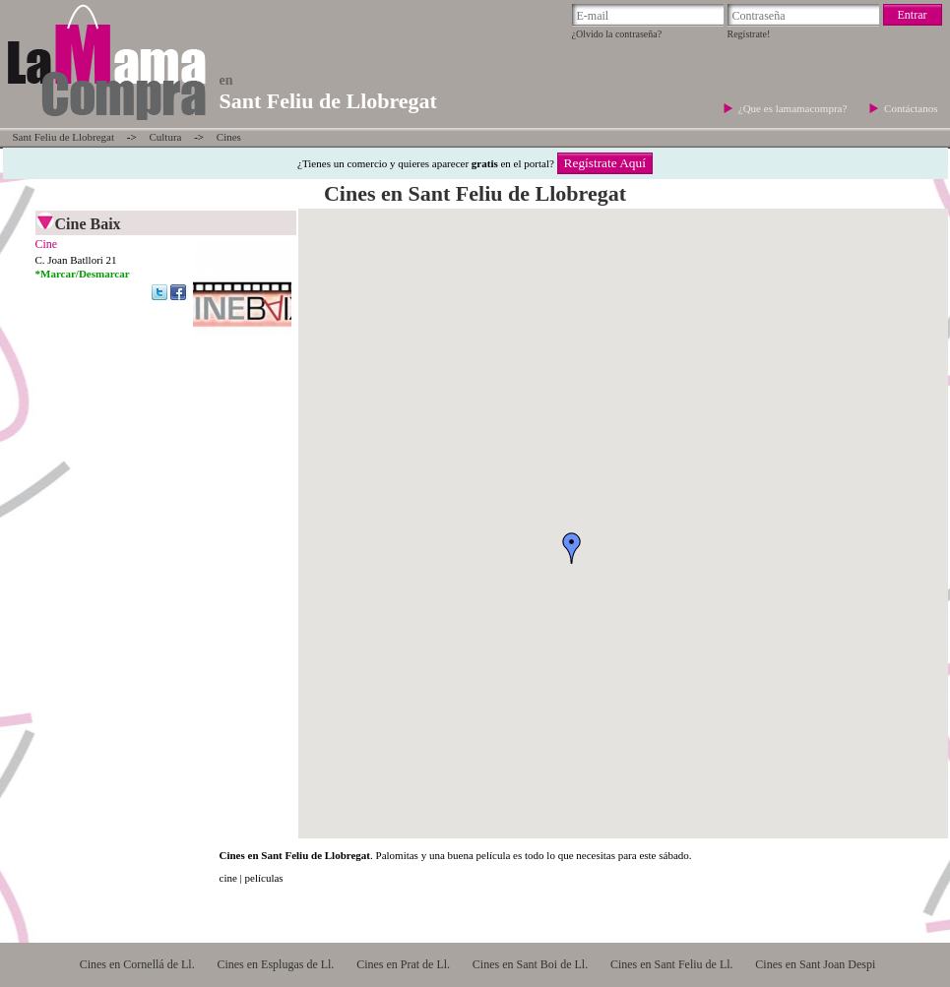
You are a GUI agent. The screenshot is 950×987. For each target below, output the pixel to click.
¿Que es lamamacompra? (794, 108)
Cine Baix (88, 224)
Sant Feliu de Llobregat (64, 137)
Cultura (165, 137)
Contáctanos (910, 108)
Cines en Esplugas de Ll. (275, 964)
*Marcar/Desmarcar (82, 273)
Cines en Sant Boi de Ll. (530, 964)
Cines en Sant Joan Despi (815, 964)
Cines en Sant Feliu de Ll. (671, 964)
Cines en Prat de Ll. (403, 964)
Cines (229, 137)
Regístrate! (749, 34)
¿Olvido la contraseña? (617, 34)
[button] (572, 548)
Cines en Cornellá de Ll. (137, 964)
